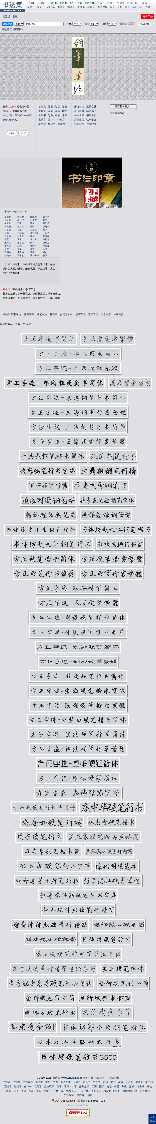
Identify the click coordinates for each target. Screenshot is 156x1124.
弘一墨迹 (91, 119)
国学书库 (106, 314)
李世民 (33, 239)
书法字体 (90, 2)
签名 (38, 1090)
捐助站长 (100, 1077)
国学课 (61, 124)
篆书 (137, 2)
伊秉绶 (46, 236)
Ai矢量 (107, 1090)
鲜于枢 (20, 236)
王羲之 (7, 217)
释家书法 (91, 110)
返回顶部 (114, 1077)
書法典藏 (79, 110)
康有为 (20, 252)
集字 (112, 6)
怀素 (19, 223)
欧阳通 (7, 252)
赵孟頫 (7, 220)
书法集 (40, 2)
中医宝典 (119, 314)
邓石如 (7, 230)
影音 (57, 106)
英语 (23, 1090)
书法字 (42, 119)
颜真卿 (20, 217)
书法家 (63, 2)
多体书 (81, 6)
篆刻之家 (137, 6)
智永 (19, 230)
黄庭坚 (7, 226)
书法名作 (91, 115)
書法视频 (102, 6)
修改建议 (7, 29)
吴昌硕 (33, 230)
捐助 (11, 133)
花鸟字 (91, 6)
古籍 (109, 1086)
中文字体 (84, 1090)
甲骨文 (121, 2)
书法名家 (79, 115)
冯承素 (20, 255)
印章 (64, 110)
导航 (50, 115)
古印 (129, 2)
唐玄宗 (20, 242)
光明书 (30, 6)
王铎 (32, 226)
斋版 (15, 16)
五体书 (101, 2)
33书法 (51, 6)
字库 (79, 2)
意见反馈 (145, 1090)
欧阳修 (46, 239)
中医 (116, 1086)
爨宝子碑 (34, 255)
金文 (19, 249)
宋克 (45, 249)
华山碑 (7, 255)
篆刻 (72, 2)
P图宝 (116, 1090)
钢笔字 (71, 6)
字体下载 (59, 1090)
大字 (127, 6)
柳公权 (20, 220)
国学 (101, 1086)
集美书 (40, 6)
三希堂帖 (91, 106)
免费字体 (71, 1090)
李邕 (19, 239)
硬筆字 (47, 1090)
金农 (6, 249)
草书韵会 (34, 233)
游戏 (131, 1086)
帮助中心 (88, 1077)
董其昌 (20, 226)
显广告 (80, 1095)
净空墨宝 (79, 119)
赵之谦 (7, 236)
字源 (147, 6)
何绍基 (20, 233)
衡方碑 (7, 246)
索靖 (32, 252)
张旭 (6, 233)
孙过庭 (46, 223)
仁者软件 (91, 124)
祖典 (64, 106)
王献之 (46, 233)
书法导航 (52, 2)
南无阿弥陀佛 (129, 1090)
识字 (16, 1090)
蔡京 (32, 249)
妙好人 (42, 106)
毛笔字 (61, 6)
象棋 (124, 1086)
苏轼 (32, 223)
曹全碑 (46, 217)
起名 (8, 1090)
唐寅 (45, 230)
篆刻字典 (29, 314)
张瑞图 (46, 246)
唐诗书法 (79, 106)
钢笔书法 (42, 314)
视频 (57, 115)
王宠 (6, 239)
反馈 (23, 133)
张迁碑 (46, 226)
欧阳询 (33, 217)
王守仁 (7, 242)
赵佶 (32, 236)
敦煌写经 (79, 124)
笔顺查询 (80, 314)
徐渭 (45, 255)
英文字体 (96, 1090)
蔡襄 (32, 242)
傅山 (45, 252)
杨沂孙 (33, 246)
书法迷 (30, 2)
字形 (119, 6)
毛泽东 (33, 220)
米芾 (45, 220)
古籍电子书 (66, 314)
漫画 (50, 106)
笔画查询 (93, 314)
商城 (149, 1086)
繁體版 (6, 16)
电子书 (140, 1086)
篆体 (144, 2)
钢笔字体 (18, 29)
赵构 (19, 246)
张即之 (46, 242)
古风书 (111, 2)
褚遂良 (7, 223)
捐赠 (89, 1095)
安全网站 (69, 1095)
